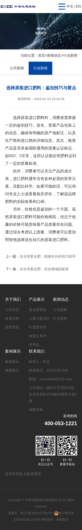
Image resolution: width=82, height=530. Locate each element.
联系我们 (37, 351)
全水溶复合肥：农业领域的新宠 (44, 269)
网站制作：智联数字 (55, 519)
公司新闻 (17, 68)
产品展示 (37, 299)
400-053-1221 (60, 423)
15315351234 (57, 370)
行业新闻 (70, 55)
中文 (69, 6)
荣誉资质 (12, 327)
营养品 (34, 345)
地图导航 (36, 409)
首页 (41, 55)
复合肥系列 (37, 310)
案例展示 (13, 351)
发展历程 (12, 318)
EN (78, 6)
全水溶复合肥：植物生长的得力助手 (48, 256)
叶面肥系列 (37, 327)
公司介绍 (12, 310)
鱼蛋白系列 (37, 336)
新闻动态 (54, 55)
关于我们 (13, 299)
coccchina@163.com (55, 379)
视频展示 (12, 370)
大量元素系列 (39, 318)
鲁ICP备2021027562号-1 (37, 513)
